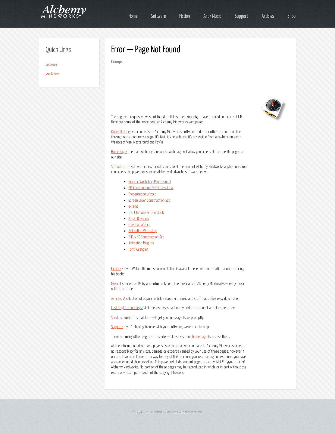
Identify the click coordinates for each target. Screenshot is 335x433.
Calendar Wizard (139, 225)
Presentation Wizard (142, 194)
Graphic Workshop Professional (149, 182)
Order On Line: (121, 132)
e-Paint (133, 206)
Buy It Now (52, 73)
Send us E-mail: (121, 318)
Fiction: (116, 269)
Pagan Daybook (138, 219)
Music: (115, 284)
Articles (268, 16)
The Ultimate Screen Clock (146, 213)
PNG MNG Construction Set (146, 237)
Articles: (116, 299)
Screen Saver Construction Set (149, 200)
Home (133, 16)
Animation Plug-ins (141, 243)
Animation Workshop (142, 231)
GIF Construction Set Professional (150, 188)
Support (241, 16)
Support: (117, 327)
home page (199, 337)
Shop (292, 16)
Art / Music (212, 16)
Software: (117, 167)
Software (158, 16)
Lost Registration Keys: (127, 308)
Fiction (184, 16)
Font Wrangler (138, 249)
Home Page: (119, 152)
